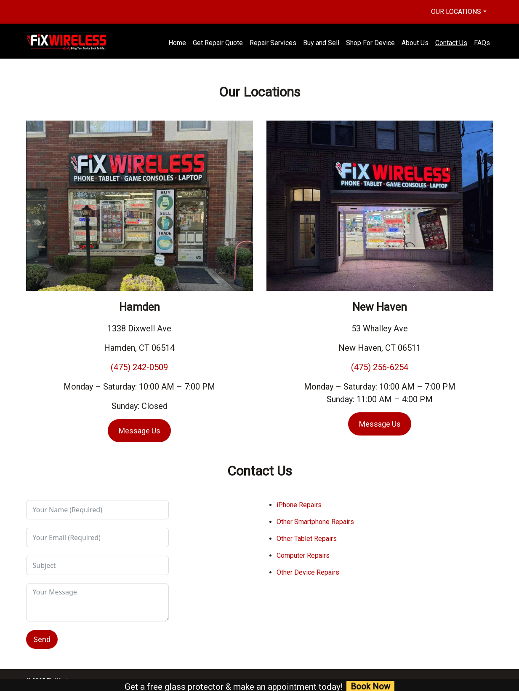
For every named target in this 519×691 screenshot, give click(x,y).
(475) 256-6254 (379, 367)
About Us (415, 43)
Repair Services (273, 43)
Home (177, 43)
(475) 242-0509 (139, 367)
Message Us (139, 430)
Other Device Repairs (308, 572)
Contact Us (451, 43)
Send (42, 639)
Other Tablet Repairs (307, 539)
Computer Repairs (303, 555)
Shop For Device (370, 43)
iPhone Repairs (299, 505)
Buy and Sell (321, 43)
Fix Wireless (62, 680)
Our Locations (456, 12)
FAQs (482, 43)
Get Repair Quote (218, 43)
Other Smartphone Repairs (315, 522)
